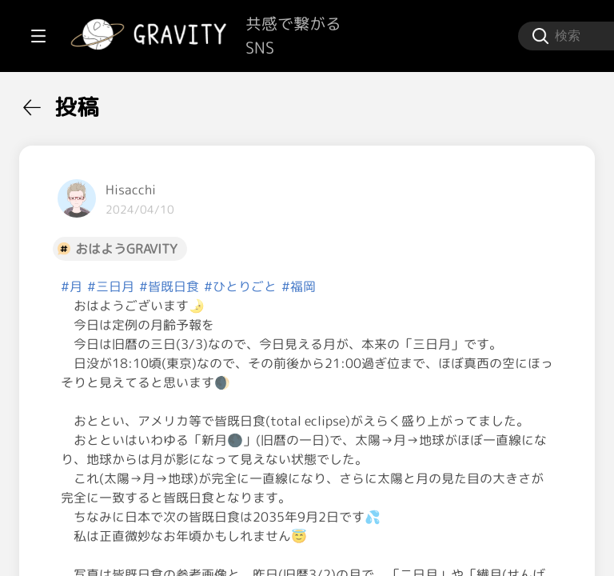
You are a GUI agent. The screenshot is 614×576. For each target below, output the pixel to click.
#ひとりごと (432, 286)
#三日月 (302, 286)
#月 (263, 286)
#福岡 (490, 286)
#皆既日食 (361, 286)
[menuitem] (96, 102)
